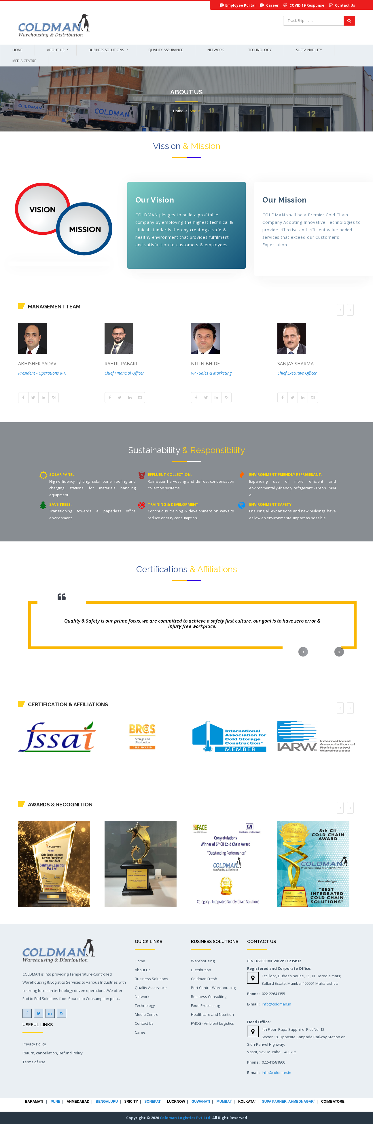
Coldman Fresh (204, 978)
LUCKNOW (176, 1102)
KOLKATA (246, 1102)
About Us (55, 49)
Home (17, 49)
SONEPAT (152, 1102)
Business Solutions (106, 49)
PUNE (55, 1102)
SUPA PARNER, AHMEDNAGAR (290, 1102)
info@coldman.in (276, 1004)
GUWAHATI (201, 1102)
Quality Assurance (165, 49)
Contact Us (345, 5)
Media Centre (24, 60)
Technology (260, 49)
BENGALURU (107, 1102)
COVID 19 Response (306, 5)
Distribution (201, 969)
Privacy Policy (34, 1044)
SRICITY (131, 1102)
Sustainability (309, 49)
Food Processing (205, 1005)
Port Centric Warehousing (213, 987)
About (195, 110)
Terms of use (34, 1061)
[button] (303, 652)
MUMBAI (224, 1102)
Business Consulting (208, 996)
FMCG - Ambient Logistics (212, 1023)
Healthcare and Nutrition (212, 1014)
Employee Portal (240, 5)
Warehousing (203, 960)
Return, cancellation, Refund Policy (52, 1053)
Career (272, 5)
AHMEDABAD (78, 1102)
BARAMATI (34, 1102)
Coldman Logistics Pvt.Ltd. (185, 1117)
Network (215, 49)
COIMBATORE (332, 1102)
